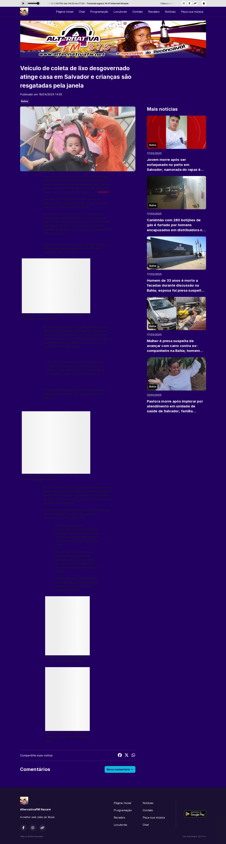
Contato (138, 11)
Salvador (103, 192)
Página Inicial (64, 11)
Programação (99, 11)
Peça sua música (192, 11)
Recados (154, 11)
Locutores (120, 11)
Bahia (24, 101)
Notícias (170, 11)
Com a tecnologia (194, 836)
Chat (82, 11)
